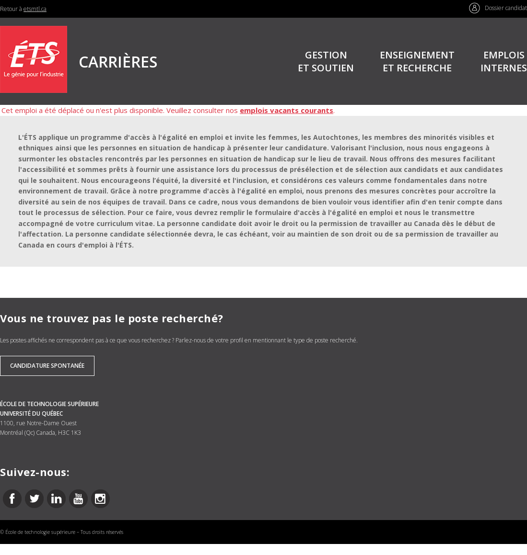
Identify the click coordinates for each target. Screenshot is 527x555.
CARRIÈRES (118, 61)
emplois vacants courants (286, 110)
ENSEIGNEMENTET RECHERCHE (417, 61)
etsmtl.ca (35, 9)
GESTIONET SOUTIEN (326, 61)
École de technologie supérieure (40, 532)
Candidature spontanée (47, 366)
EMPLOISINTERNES (503, 61)
